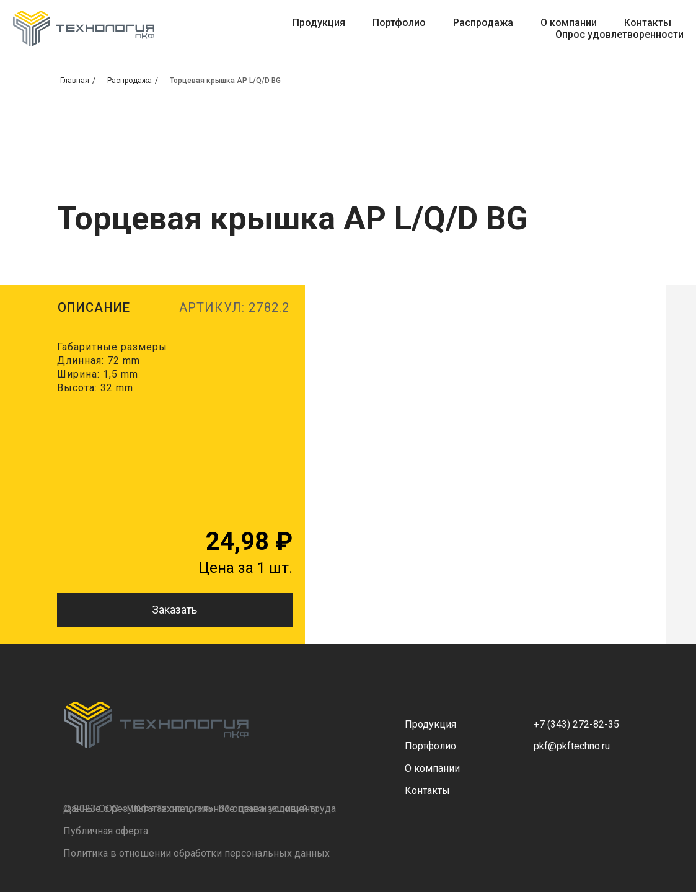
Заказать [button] (174, 609)
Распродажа (483, 23)
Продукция (319, 23)
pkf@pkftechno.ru (572, 746)
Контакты (647, 23)
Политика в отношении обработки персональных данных (196, 853)
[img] (156, 725)
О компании (568, 23)
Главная (74, 80)
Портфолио (399, 23)
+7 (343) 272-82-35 (576, 724)
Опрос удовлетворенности (619, 34)
